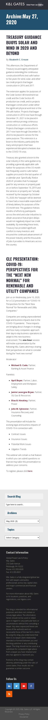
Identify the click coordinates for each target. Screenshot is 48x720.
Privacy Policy (24, 714)
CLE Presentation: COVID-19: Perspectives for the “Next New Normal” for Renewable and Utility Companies (22, 275)
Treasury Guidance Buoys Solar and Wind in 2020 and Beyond (23, 45)
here (30, 471)
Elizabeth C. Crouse (18, 59)
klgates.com (26, 599)
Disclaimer (24, 717)
